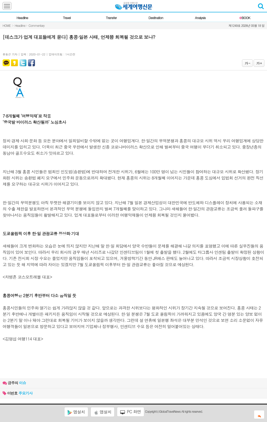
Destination (155, 17)
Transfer (111, 17)
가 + (259, 63)
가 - (247, 63)
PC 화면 (130, 412)
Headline (22, 17)
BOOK (244, 17)
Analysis (200, 17)
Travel (67, 17)
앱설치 (76, 412)
